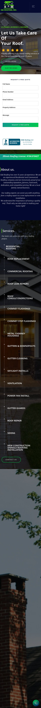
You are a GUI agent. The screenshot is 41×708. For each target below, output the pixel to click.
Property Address (9, 107)
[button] (32, 6)
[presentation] (19, 132)
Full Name (6, 84)
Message (6, 115)
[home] (9, 6)
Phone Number (8, 92)
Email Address (8, 100)
